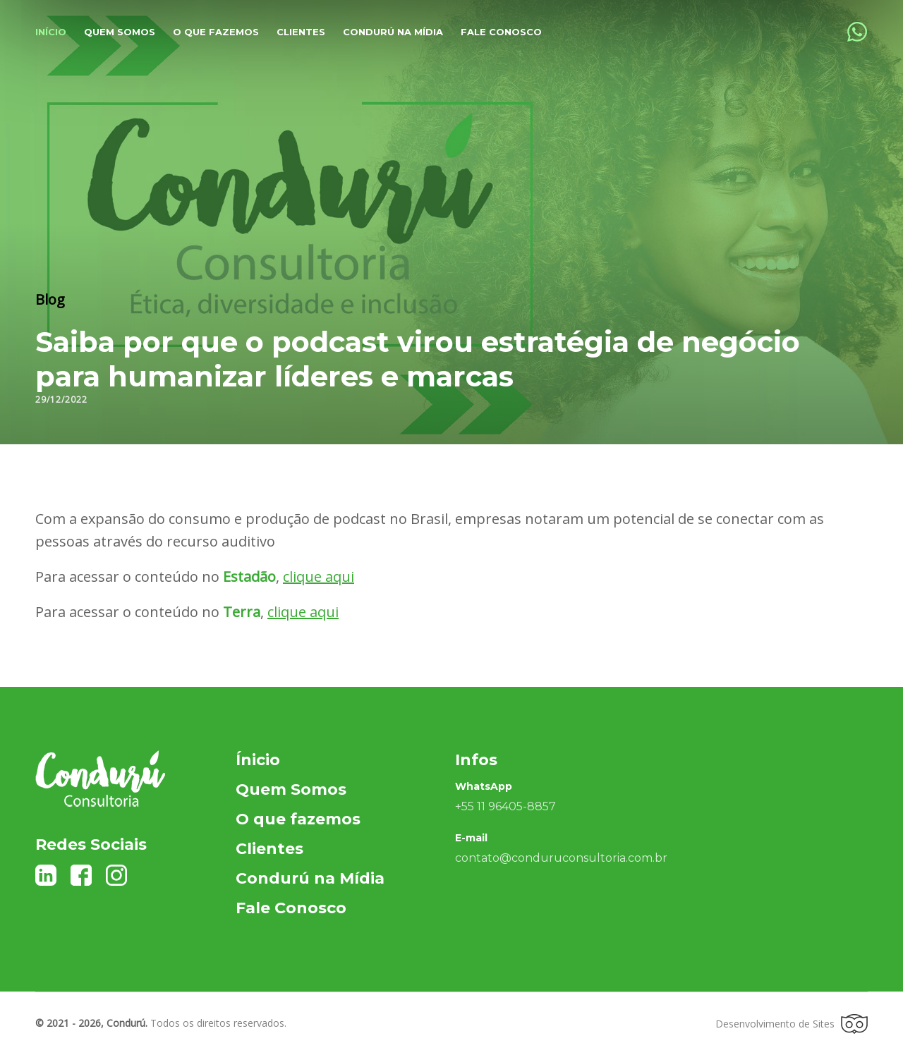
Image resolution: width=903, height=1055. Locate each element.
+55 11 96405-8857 (505, 806)
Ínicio (258, 759)
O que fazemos (216, 31)
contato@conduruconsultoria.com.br (561, 858)
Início (50, 31)
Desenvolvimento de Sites (791, 1024)
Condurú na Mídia (393, 31)
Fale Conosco (501, 31)
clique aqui (318, 576)
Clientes (301, 31)
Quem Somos (291, 789)
